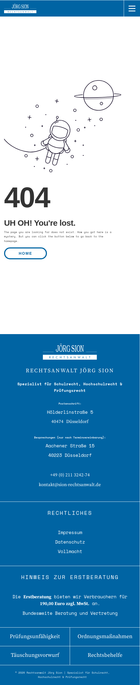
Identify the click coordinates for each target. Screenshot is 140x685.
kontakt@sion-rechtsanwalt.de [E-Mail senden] (70, 485)
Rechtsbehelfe (105, 655)
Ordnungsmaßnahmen (105, 636)
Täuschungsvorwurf (35, 655)
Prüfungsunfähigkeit (35, 636)
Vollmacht (70, 551)
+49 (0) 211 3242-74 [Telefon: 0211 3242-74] (70, 475)
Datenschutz (70, 541)
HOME (25, 253)
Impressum (70, 532)
